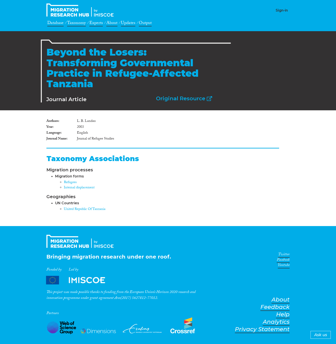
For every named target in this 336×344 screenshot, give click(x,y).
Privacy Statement (262, 329)
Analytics (276, 321)
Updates (128, 23)
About (111, 23)
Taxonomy (76, 23)
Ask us (320, 334)
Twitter (284, 255)
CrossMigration (81, 10)
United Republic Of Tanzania (84, 209)
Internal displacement (79, 188)
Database (55, 23)
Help (283, 314)
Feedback (275, 307)
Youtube (284, 265)
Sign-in (282, 10)
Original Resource (184, 98)
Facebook (283, 260)
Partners (79, 280)
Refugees (70, 183)
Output (145, 23)
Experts (96, 23)
